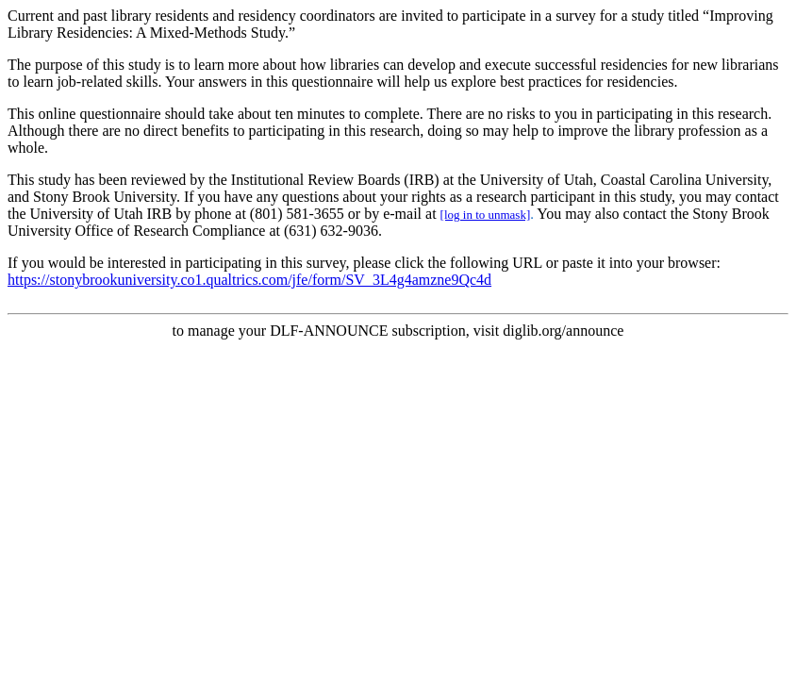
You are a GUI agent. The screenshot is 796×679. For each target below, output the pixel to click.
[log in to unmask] (485, 214)
